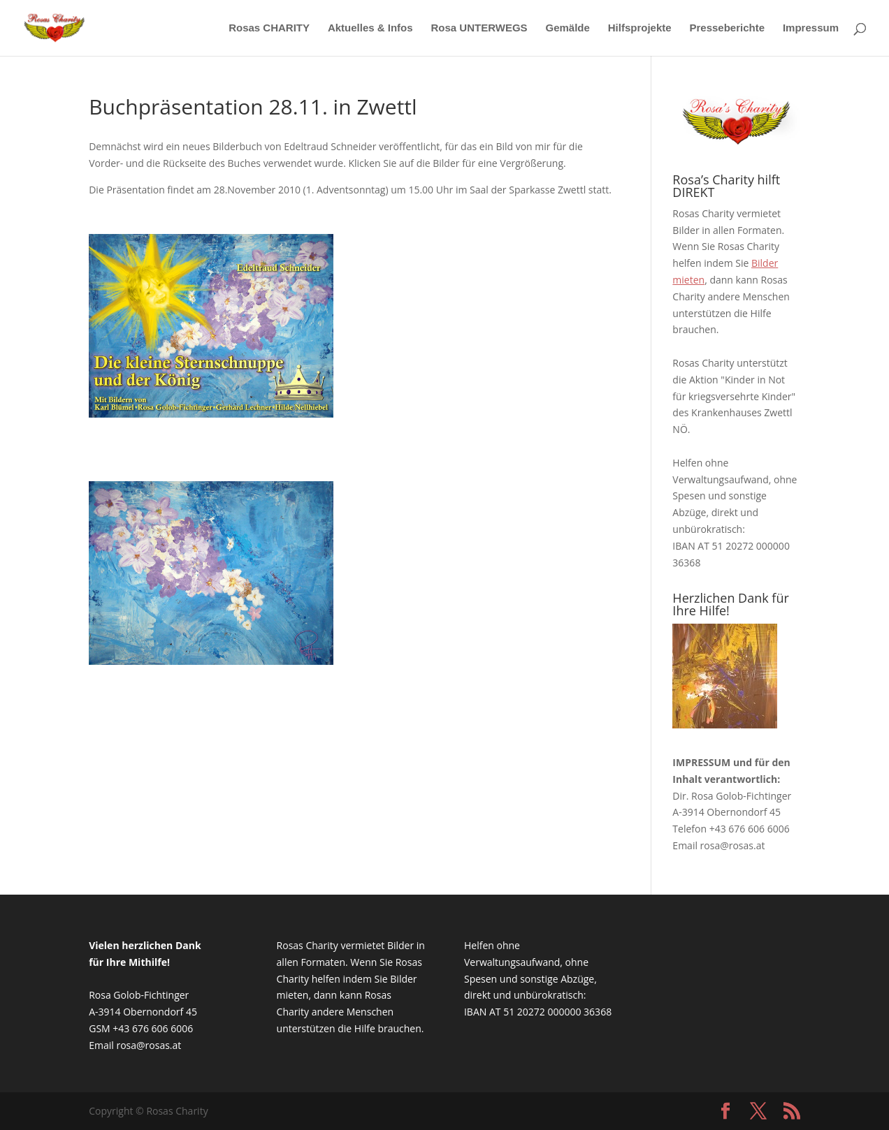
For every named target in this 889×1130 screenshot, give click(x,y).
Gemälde (567, 28)
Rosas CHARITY (269, 28)
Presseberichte (727, 28)
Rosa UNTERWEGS (479, 28)
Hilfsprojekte (640, 28)
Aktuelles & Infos (370, 28)
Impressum (811, 28)
